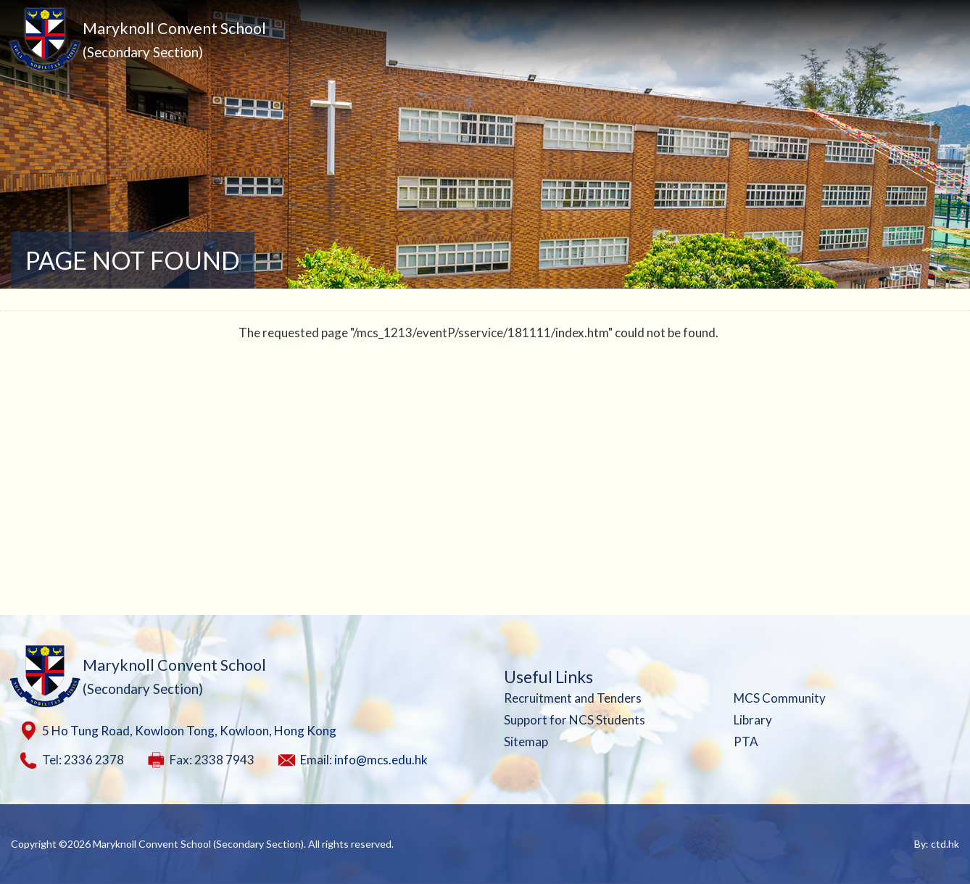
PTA (746, 741)
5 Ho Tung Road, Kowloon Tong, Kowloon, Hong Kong (189, 730)
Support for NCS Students (574, 719)
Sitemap (526, 741)
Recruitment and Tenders (573, 698)
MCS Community (780, 698)
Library (753, 719)
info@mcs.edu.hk (381, 759)
